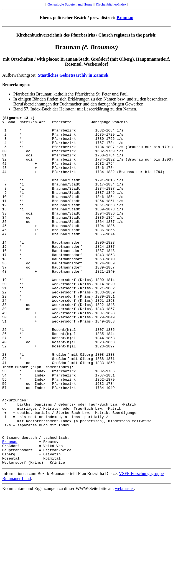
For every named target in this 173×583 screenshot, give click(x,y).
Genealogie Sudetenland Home (69, 4)
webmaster (124, 558)
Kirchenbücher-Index (111, 4)
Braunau (125, 17)
